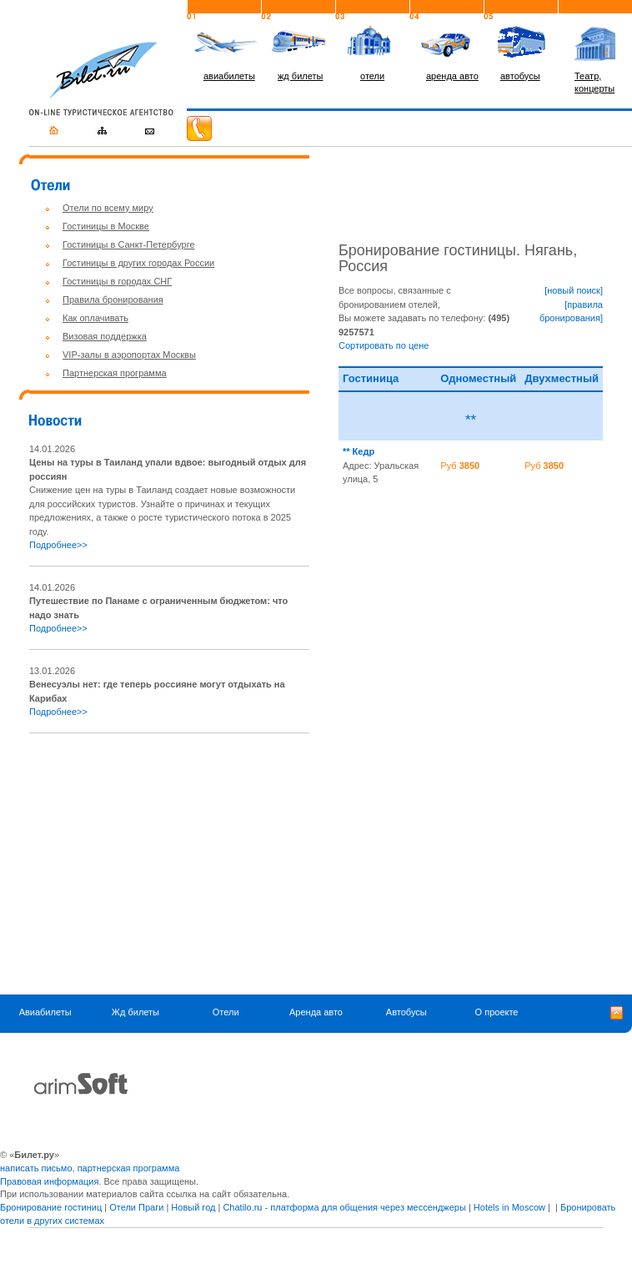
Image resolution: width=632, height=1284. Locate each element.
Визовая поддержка (105, 336)
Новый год (193, 1207)
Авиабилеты (45, 1012)
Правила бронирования (113, 300)
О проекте (497, 1012)
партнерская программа (129, 1168)
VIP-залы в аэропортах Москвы (129, 355)
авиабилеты (229, 76)
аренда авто (452, 76)
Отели (226, 1012)
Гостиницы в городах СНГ (117, 281)
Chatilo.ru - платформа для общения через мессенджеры (344, 1207)
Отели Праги (136, 1207)
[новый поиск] (573, 290)
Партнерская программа (115, 373)
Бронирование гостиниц (51, 1207)
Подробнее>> (58, 545)
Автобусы (406, 1012)
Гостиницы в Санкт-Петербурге (129, 244)
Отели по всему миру (108, 208)
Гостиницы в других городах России (138, 263)
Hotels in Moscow (509, 1207)
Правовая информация (49, 1181)
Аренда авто (316, 1012)
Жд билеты (135, 1012)
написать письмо (36, 1168)
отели (372, 76)
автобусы (520, 76)
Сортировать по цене (384, 345)
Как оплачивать (95, 318)
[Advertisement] (169, 864)
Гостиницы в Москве (106, 226)
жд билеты (300, 76)
